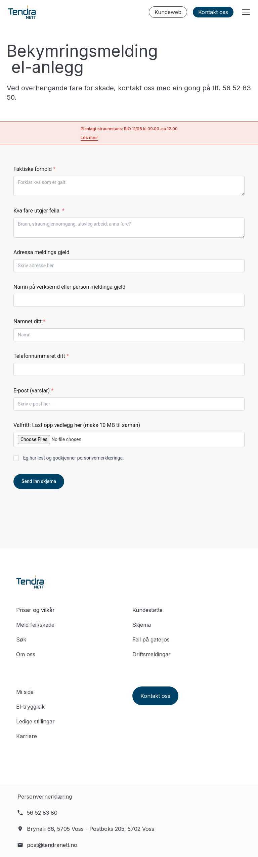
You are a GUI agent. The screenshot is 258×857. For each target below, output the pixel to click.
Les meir (89, 137)
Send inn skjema (39, 481)
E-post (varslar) (33, 390)
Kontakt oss (213, 12)
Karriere (26, 736)
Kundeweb (168, 12)
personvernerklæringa (100, 458)
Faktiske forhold (34, 169)
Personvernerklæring (44, 796)
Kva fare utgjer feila (38, 210)
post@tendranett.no (52, 845)
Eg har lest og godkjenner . (73, 458)
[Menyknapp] (246, 12)
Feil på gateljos (151, 639)
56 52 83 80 (42, 812)
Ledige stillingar (35, 721)
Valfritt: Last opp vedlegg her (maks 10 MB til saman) (76, 425)
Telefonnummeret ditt (41, 356)
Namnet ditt (29, 321)
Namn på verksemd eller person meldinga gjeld (69, 287)
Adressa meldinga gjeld (41, 252)
